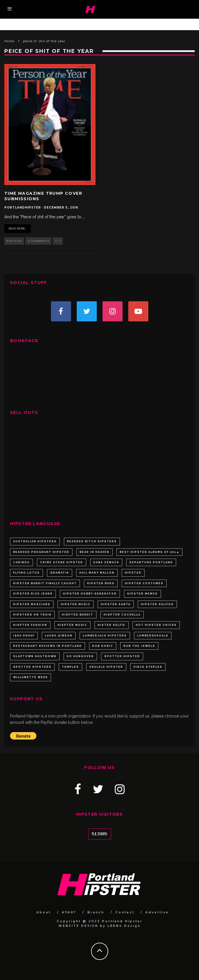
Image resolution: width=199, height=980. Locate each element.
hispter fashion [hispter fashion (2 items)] (30, 625)
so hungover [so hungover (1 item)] (80, 656)
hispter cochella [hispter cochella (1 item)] (122, 614)
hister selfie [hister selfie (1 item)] (111, 625)
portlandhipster (22, 207)
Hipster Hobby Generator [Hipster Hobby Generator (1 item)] (90, 593)
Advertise (157, 912)
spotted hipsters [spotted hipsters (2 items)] (32, 666)
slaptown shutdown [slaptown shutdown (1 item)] (34, 656)
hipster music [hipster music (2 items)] (75, 604)
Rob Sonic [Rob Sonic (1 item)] (102, 646)
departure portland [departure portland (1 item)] (151, 562)
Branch (95, 912)
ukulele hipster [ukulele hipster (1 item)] (106, 666)
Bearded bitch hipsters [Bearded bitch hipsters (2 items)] (92, 541)
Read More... (18, 228)
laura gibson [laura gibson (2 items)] (58, 635)
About (43, 912)
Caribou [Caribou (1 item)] (21, 562)
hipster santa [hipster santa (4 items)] (116, 604)
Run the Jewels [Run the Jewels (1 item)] (139, 646)
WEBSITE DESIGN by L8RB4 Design (99, 926)
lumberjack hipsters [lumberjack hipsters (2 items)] (105, 635)
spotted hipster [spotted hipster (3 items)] (122, 656)
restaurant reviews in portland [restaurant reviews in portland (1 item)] (47, 646)
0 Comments (38, 241)
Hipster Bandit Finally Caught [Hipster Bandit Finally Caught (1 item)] (45, 583)
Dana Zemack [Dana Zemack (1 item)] (106, 562)
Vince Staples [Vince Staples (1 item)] (147, 666)
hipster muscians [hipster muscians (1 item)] (31, 604)
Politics (14, 241)
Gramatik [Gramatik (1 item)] (59, 572)
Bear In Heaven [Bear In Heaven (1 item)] (94, 552)
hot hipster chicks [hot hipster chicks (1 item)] (156, 625)
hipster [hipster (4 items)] (133, 572)
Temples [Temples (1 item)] (70, 666)
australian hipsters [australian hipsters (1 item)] (35, 541)
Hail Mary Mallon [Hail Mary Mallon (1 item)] (97, 572)
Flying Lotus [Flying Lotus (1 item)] (26, 572)
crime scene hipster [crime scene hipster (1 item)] (61, 562)
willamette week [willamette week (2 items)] (30, 677)
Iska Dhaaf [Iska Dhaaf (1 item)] (24, 635)
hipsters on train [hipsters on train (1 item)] (32, 614)
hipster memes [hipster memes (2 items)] (142, 593)
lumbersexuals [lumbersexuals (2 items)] (152, 635)
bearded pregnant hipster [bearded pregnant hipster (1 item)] (41, 552)
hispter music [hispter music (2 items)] (72, 625)
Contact (124, 912)
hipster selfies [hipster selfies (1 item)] (157, 604)
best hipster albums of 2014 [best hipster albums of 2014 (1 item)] (149, 552)
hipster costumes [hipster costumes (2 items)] (144, 583)
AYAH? (69, 912)
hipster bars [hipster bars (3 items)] (101, 583)
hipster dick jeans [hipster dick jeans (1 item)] (33, 593)
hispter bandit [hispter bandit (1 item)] (77, 614)
